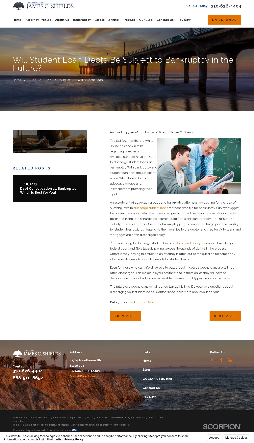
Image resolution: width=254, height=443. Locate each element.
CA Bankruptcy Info (157, 379)
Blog (146, 369)
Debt (150, 302)
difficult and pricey (187, 243)
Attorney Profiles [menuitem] (38, 20)
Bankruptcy (137, 302)
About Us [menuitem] (62, 20)
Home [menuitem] (17, 20)
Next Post (225, 316)
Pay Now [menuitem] (184, 20)
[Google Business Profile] (230, 360)
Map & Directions (83, 376)
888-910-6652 (28, 377)
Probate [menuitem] (129, 20)
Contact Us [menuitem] (165, 20)
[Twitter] (212, 360)
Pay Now (149, 397)
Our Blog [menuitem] (146, 20)
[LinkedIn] (239, 360)
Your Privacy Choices (62, 430)
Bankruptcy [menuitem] (82, 20)
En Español (224, 20)
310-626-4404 (226, 6)
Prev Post (125, 316)
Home (147, 361)
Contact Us (151, 388)
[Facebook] (221, 360)
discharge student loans (151, 208)
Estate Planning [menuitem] (107, 20)
